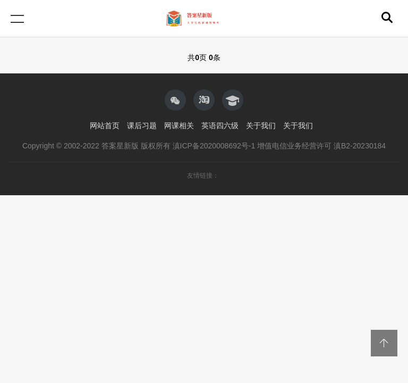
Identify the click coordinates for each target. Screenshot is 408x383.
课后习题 (142, 125)
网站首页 (105, 125)
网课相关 (179, 125)
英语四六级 (220, 125)
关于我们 (261, 125)
